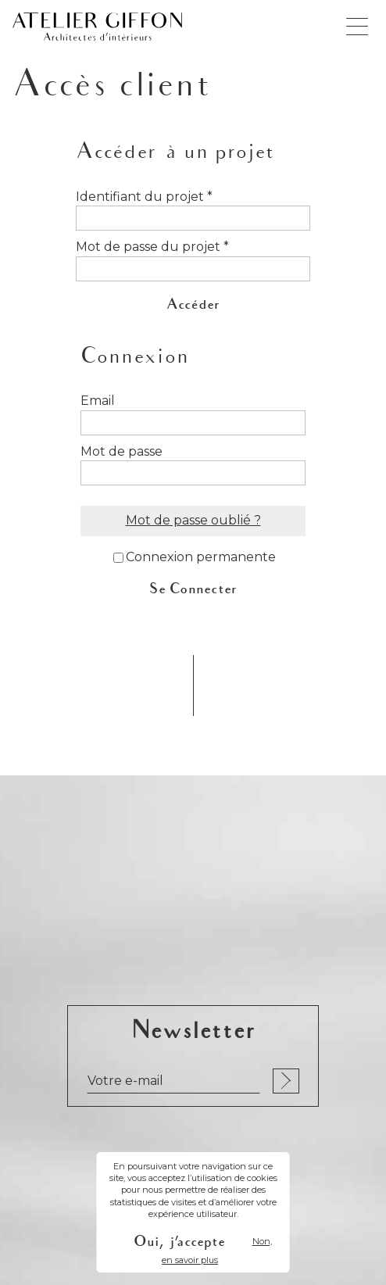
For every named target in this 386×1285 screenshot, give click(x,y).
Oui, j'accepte (179, 1242)
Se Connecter (193, 589)
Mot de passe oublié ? (193, 520)
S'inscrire (286, 1081)
